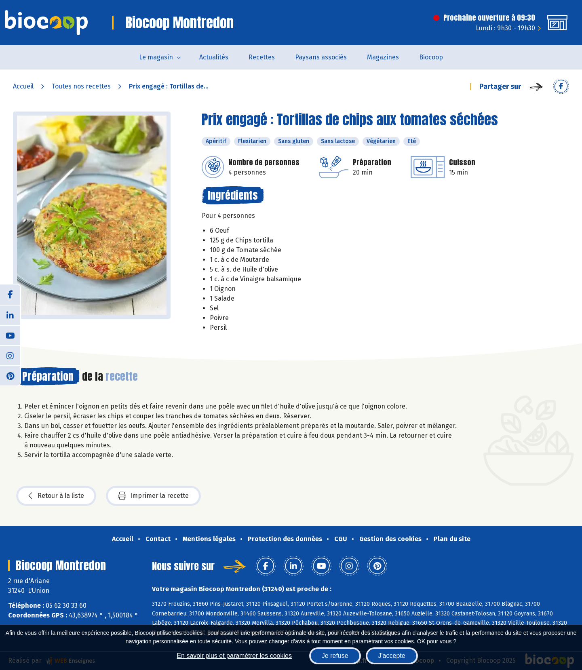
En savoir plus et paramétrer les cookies (234, 655)
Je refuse (335, 655)
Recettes (262, 57)
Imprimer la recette (153, 496)
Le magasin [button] (156, 57)
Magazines (383, 57)
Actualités (213, 57)
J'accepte (391, 655)
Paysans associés (321, 57)
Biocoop (431, 57)
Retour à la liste (56, 496)
